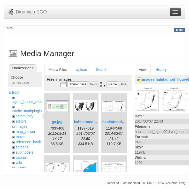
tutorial (21, 157)
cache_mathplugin (27, 111)
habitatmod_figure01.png (95, 122)
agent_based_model (28, 102)
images (21, 126)
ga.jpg (57, 122)
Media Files (57, 69)
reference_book (28, 142)
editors (21, 121)
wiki (19, 163)
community (24, 116)
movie (20, 137)
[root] (16, 92)
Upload (81, 69)
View (143, 69)
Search (101, 69)
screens (22, 147)
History (161, 69)
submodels (24, 152)
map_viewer (25, 132)
